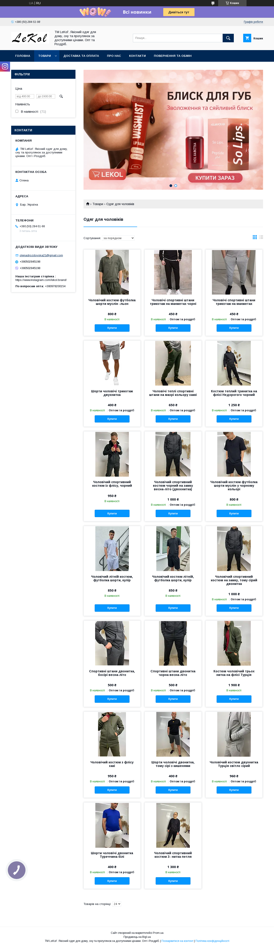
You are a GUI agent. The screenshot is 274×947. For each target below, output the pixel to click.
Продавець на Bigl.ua (137, 937)
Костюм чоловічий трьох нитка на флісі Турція (234, 673)
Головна (22, 55)
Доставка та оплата (81, 55)
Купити (112, 327)
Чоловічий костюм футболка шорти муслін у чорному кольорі (233, 485)
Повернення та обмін (173, 55)
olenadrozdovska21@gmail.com (41, 255)
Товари (44, 55)
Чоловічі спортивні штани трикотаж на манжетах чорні (173, 302)
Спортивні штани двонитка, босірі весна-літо (112, 673)
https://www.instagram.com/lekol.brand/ (41, 280)
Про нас (114, 55)
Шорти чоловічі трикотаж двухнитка (112, 393)
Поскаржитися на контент (177, 941)
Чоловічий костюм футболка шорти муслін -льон (112, 302)
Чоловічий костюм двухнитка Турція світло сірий (234, 764)
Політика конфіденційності (212, 941)
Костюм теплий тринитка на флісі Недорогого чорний (234, 393)
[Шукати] (228, 38)
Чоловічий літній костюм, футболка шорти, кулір (112, 578)
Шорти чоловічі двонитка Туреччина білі (112, 854)
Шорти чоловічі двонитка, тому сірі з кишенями (173, 764)
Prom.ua (158, 932)
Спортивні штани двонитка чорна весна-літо (173, 673)
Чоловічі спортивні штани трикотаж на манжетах (234, 302)
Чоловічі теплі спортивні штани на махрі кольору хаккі (173, 393)
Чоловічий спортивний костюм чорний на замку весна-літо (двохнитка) (173, 485)
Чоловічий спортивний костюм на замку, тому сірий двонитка (234, 580)
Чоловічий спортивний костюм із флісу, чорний (112, 483)
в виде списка (261, 238)
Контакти (137, 55)
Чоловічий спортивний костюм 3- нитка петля (173, 854)
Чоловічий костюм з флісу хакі (112, 764)
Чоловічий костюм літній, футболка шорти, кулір (173, 578)
